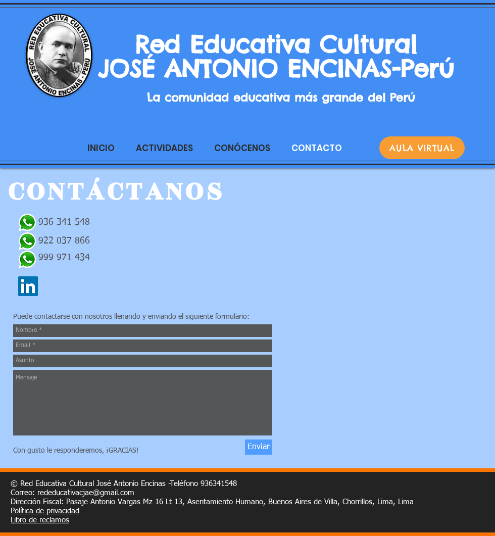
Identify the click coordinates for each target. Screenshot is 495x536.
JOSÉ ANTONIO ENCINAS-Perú (281, 69)
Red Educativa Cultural (281, 44)
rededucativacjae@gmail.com (85, 493)
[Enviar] (258, 447)
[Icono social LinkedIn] (28, 286)
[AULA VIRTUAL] (422, 147)
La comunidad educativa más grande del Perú (281, 97)
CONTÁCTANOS (116, 191)
